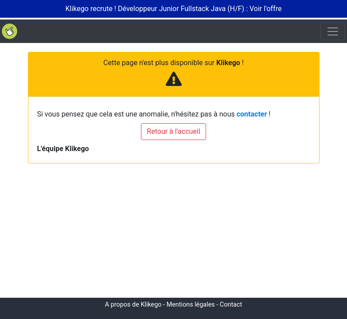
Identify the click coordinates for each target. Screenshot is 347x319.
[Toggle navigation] (332, 31)
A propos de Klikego (133, 304)
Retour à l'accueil (173, 131)
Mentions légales (191, 304)
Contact (231, 304)
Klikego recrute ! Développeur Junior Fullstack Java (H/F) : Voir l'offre (174, 8)
